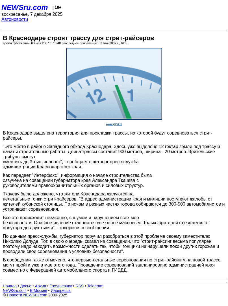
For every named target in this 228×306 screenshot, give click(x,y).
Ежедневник (61, 286)
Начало (10, 286)
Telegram (95, 286)
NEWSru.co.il (14, 290)
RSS (79, 286)
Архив (40, 286)
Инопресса (61, 290)
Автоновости (14, 19)
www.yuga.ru (114, 124)
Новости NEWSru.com (27, 295)
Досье (25, 286)
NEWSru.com (24, 7)
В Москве (38, 290)
